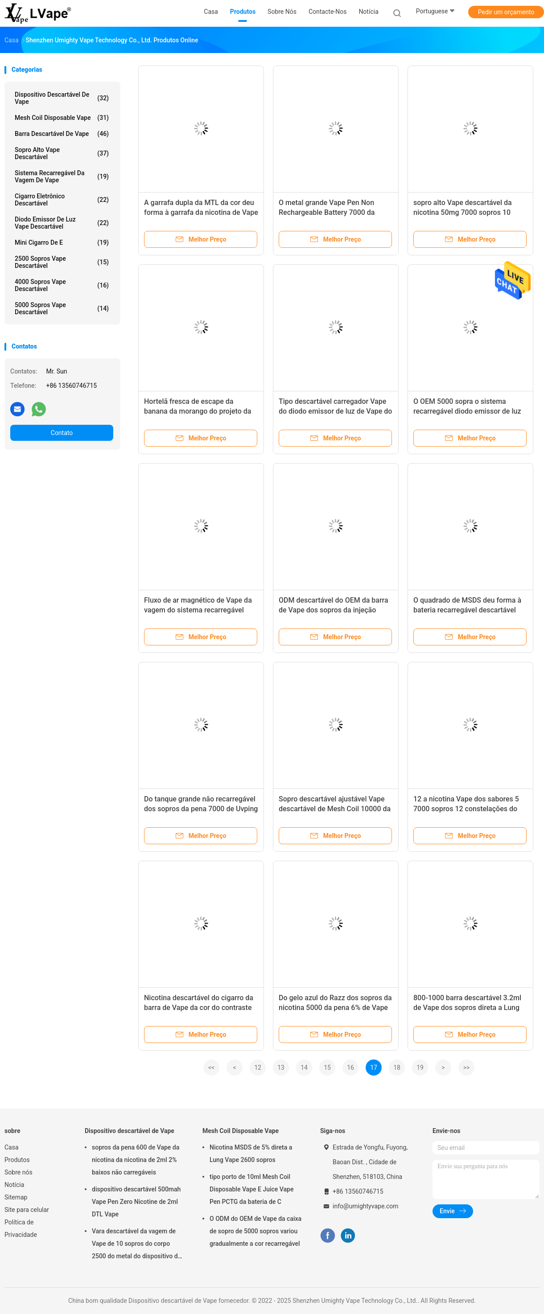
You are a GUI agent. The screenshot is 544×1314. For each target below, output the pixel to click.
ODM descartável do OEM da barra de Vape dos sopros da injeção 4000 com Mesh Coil (333, 610)
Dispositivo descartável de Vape (62, 98)
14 (304, 1067)
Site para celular (26, 1209)
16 (350, 1067)
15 (327, 1067)
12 (257, 1067)
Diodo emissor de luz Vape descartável (62, 223)
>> (466, 1067)
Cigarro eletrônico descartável (62, 200)
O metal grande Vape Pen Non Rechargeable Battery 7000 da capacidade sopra (327, 212)
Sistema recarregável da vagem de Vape (62, 176)
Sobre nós (18, 1172)
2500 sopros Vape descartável (62, 262)
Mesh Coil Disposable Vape (62, 117)
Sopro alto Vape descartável (62, 153)
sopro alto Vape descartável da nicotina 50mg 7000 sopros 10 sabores (462, 212)
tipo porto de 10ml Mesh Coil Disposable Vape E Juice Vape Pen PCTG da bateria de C (251, 1189)
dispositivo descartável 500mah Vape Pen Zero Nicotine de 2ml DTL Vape (136, 1202)
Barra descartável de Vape (62, 133)
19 (420, 1067)
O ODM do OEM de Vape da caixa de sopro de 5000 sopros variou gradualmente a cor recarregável (255, 1231)
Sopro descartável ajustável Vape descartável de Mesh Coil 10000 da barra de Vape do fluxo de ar (335, 809)
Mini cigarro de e (62, 242)
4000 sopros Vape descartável (62, 285)
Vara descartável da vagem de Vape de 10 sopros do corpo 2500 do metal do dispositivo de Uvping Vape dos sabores (136, 1245)
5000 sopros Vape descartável (62, 308)
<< (211, 1067)
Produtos (17, 1159)
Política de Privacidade (20, 1228)
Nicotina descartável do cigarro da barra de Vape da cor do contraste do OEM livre (198, 1008)
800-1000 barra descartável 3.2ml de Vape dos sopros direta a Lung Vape (467, 1008)
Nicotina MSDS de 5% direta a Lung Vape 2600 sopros (251, 1153)
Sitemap (15, 1197)
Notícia (14, 1184)
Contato (62, 432)
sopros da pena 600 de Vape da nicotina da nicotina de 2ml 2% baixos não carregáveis (135, 1160)
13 (280, 1067)
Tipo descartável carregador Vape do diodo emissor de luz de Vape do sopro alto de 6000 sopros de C (335, 411)
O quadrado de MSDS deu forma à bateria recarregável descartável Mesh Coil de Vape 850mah (467, 610)
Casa (11, 1147)
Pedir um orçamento (506, 12)
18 (396, 1067)
